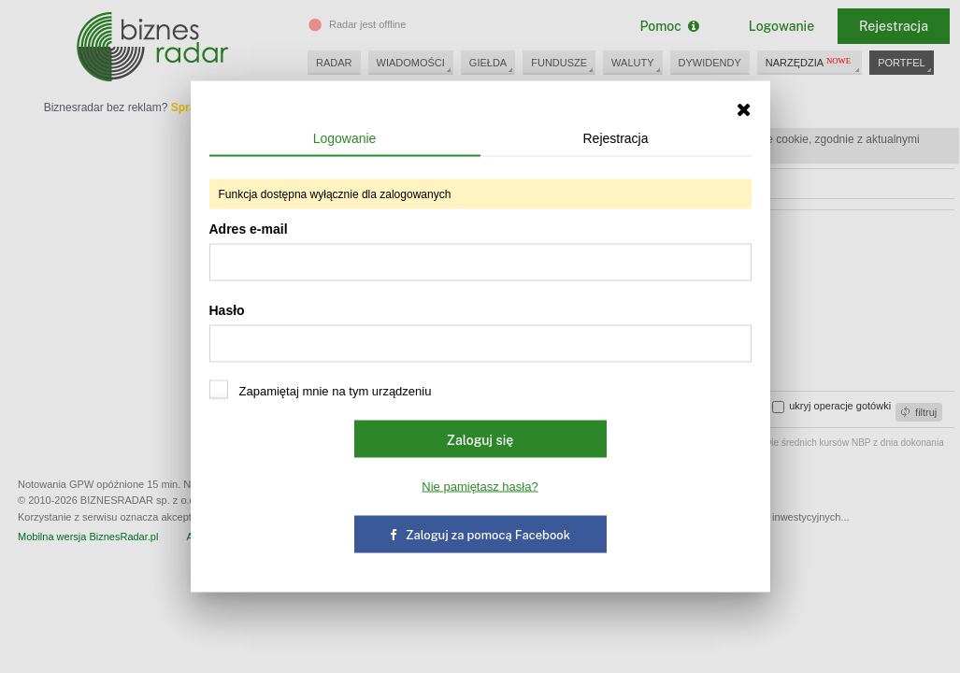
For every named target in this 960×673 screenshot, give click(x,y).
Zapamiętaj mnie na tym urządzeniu (320, 390)
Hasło (480, 333)
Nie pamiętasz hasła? (479, 487)
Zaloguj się (480, 440)
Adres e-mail (480, 251)
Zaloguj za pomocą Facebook (480, 535)
